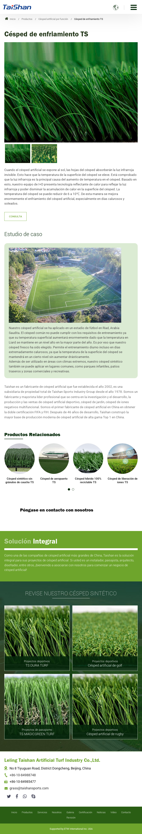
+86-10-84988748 (23, 775)
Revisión (71, 817)
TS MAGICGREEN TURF (37, 732)
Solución (30, 541)
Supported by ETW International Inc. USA (71, 828)
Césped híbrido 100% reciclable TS (88, 480)
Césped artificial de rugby (105, 732)
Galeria (70, 812)
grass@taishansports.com (29, 788)
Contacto (126, 812)
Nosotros (57, 812)
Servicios (42, 812)
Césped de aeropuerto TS (53, 480)
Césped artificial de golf (105, 663)
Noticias (101, 812)
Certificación (85, 812)
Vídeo (114, 812)
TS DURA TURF (37, 663)
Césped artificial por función (53, 19)
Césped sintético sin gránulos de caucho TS (19, 480)
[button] (69, 489)
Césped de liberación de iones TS (123, 480)
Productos (27, 19)
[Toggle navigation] (133, 7)
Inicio (10, 19)
